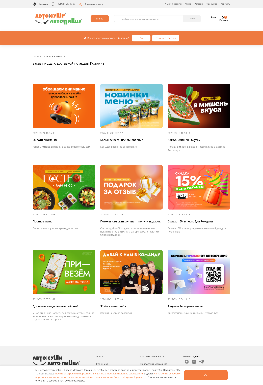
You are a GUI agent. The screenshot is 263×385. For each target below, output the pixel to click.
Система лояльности (152, 356)
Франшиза (211, 3)
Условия (199, 3)
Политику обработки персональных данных (80, 373)
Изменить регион (165, 38)
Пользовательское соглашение (125, 373)
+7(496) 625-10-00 (63, 4)
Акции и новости (173, 3)
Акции (99, 356)
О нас (188, 3)
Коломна (40, 4)
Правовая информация (153, 364)
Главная (37, 56)
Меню (99, 18)
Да (141, 38)
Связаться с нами (91, 4)
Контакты (225, 3)
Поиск (192, 18)
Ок (205, 375)
